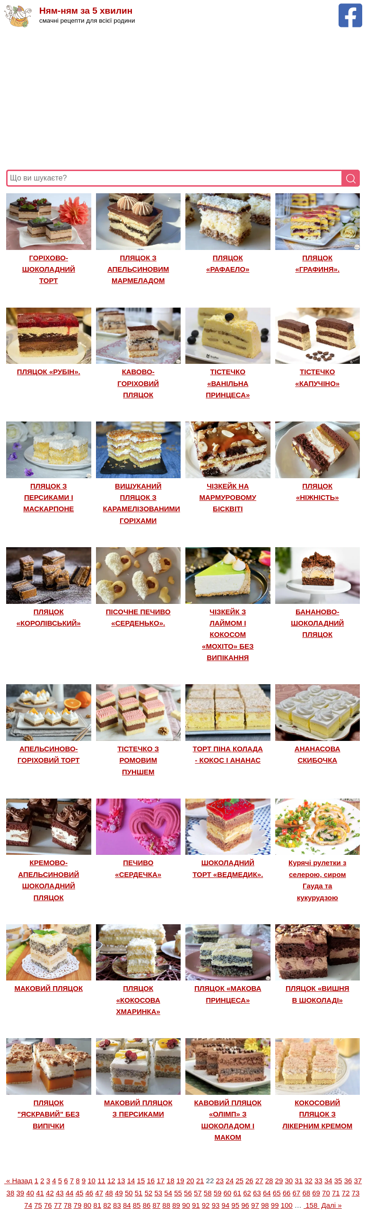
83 (117, 1205)
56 (188, 1193)
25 (239, 1181)
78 (68, 1205)
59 (218, 1193)
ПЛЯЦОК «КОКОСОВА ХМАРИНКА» (138, 999)
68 (306, 1193)
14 (131, 1181)
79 (78, 1205)
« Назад (18, 1181)
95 (235, 1205)
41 (40, 1193)
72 (346, 1193)
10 (91, 1181)
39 (20, 1193)
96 (245, 1205)
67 (297, 1193)
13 (121, 1181)
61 (237, 1193)
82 (107, 1205)
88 (166, 1205)
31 (299, 1181)
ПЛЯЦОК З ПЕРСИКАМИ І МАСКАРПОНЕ (48, 497)
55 (178, 1193)
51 (139, 1193)
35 (338, 1181)
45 (80, 1193)
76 (48, 1205)
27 (259, 1181)
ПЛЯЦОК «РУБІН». (48, 372)
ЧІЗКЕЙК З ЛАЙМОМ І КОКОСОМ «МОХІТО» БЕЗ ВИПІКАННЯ (227, 635)
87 (156, 1205)
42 (50, 1193)
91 (196, 1205)
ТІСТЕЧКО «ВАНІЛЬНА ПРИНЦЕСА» (228, 383)
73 (356, 1193)
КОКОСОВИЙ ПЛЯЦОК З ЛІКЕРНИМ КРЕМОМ (317, 1114)
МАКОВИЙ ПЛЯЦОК (48, 988)
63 (257, 1193)
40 (30, 1193)
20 (190, 1181)
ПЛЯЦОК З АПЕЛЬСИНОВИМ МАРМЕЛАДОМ (138, 269)
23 (220, 1181)
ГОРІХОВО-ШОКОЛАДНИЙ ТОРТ (48, 269)
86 (147, 1205)
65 (277, 1193)
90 (186, 1205)
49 (119, 1193)
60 (228, 1193)
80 (87, 1205)
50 (129, 1193)
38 (11, 1193)
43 (60, 1193)
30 (289, 1181)
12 (111, 1181)
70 (326, 1193)
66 (287, 1193)
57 (198, 1193)
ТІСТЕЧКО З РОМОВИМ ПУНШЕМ (138, 760)
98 (265, 1205)
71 (336, 1193)
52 (149, 1193)
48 (109, 1193)
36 (348, 1181)
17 (161, 1181)
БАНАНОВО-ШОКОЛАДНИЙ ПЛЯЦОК (317, 623)
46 (89, 1193)
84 (127, 1205)
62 (247, 1193)
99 (275, 1205)
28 (269, 1181)
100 (287, 1205)
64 (267, 1193)
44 (70, 1193)
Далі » (332, 1205)
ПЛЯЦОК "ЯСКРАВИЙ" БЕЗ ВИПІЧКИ (48, 1114)
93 (216, 1205)
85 (137, 1205)
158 (311, 1205)
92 (206, 1205)
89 (176, 1205)
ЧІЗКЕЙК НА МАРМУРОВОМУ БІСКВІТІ (228, 497)
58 (208, 1193)
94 (226, 1205)
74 (28, 1205)
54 (168, 1193)
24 (230, 1181)
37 (358, 1181)
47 (99, 1193)
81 (97, 1205)
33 (318, 1181)
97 (255, 1205)
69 (316, 1193)
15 (141, 1181)
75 (38, 1205)
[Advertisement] (183, 99)
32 (309, 1181)
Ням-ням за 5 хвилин (85, 11)
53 (159, 1193)
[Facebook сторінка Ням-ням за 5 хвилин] (350, 8)
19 (180, 1181)
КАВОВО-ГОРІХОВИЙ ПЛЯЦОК (138, 383)
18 (170, 1181)
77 (58, 1205)
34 (328, 1181)
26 (249, 1181)
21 (200, 1181)
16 (151, 1181)
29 (279, 1181)
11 (101, 1181)
